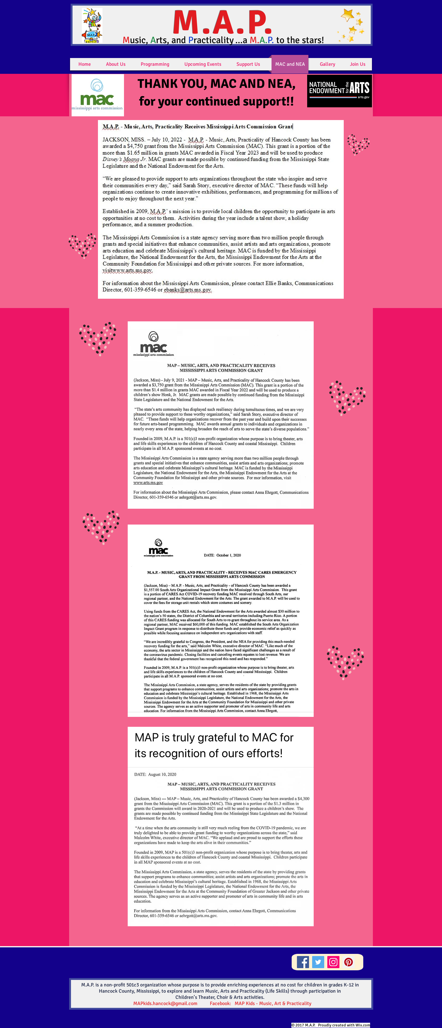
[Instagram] (333, 962)
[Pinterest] (349, 962)
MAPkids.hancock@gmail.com (165, 1003)
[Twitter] (318, 962)
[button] (115, 64)
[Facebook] (303, 962)
